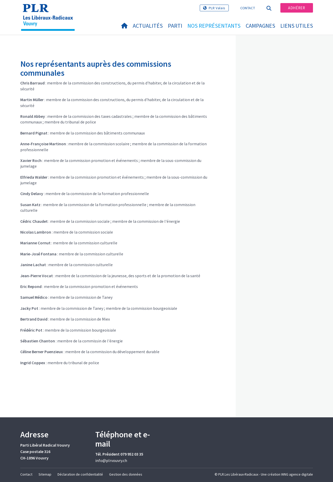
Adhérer (296, 7)
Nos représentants (214, 25)
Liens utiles (296, 25)
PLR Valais (217, 8)
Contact (247, 8)
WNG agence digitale (297, 474)
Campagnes (260, 25)
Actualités (148, 25)
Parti (175, 25)
